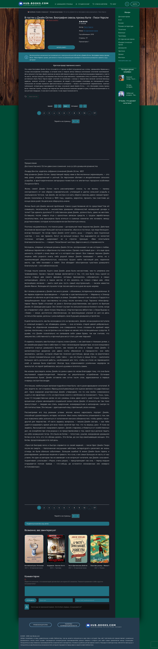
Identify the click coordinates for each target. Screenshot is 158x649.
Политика (122, 29)
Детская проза (124, 16)
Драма (120, 54)
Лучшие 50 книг (83, 4)
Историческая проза (126, 39)
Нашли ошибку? (53, 20)
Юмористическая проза (125, 43)
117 (95, 113)
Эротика (121, 51)
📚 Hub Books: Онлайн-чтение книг (38, 12)
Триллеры (122, 36)
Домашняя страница (64, 4)
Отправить (30, 600)
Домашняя (122, 48)
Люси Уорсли (88, 27)
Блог (113, 4)
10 (84, 113)
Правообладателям (40, 625)
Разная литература (125, 26)
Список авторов (100, 4)
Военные (121, 33)
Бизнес (121, 23)
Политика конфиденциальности (68, 625)
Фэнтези (121, 57)
